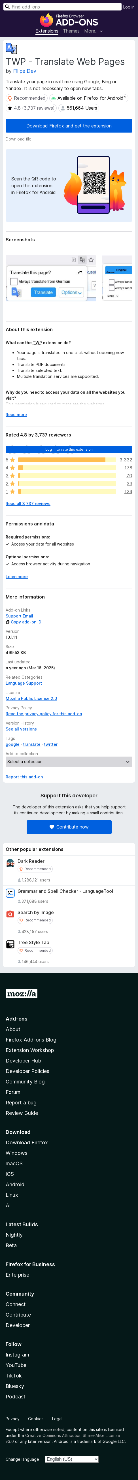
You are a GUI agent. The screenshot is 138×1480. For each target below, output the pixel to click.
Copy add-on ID (23, 621)
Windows (16, 1153)
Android (15, 1184)
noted (58, 1429)
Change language (22, 1459)
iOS (10, 1174)
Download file (18, 139)
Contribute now (69, 827)
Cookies (36, 1418)
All (9, 1205)
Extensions (46, 31)
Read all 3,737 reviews (28, 503)
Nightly (14, 1235)
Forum (13, 1092)
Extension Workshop (30, 1050)
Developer (18, 1325)
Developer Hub (23, 1061)
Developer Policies (27, 1071)
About (13, 1029)
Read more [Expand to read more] (16, 414)
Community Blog (25, 1082)
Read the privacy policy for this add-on (44, 713)
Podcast (16, 1397)
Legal (57, 1418)
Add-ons (16, 1019)
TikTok (14, 1376)
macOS (14, 1163)
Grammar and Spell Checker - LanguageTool (65, 891)
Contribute (18, 1315)
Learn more (17, 576)
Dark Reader (31, 861)
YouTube (16, 1365)
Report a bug (21, 1103)
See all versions (21, 729)
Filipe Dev (24, 71)
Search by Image (36, 912)
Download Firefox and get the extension (69, 126)
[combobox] (62, 6)
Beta (11, 1245)
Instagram (17, 1355)
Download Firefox (27, 1142)
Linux (12, 1195)
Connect (16, 1304)
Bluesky (15, 1386)
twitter (51, 744)
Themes (71, 31)
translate (32, 744)
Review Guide (22, 1113)
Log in (129, 7)
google (13, 744)
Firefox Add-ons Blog (31, 1040)
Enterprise (17, 1275)
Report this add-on (24, 776)
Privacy (13, 1418)
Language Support (24, 683)
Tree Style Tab (33, 942)
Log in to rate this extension (69, 449)
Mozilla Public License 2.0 (31, 698)
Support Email (19, 616)
